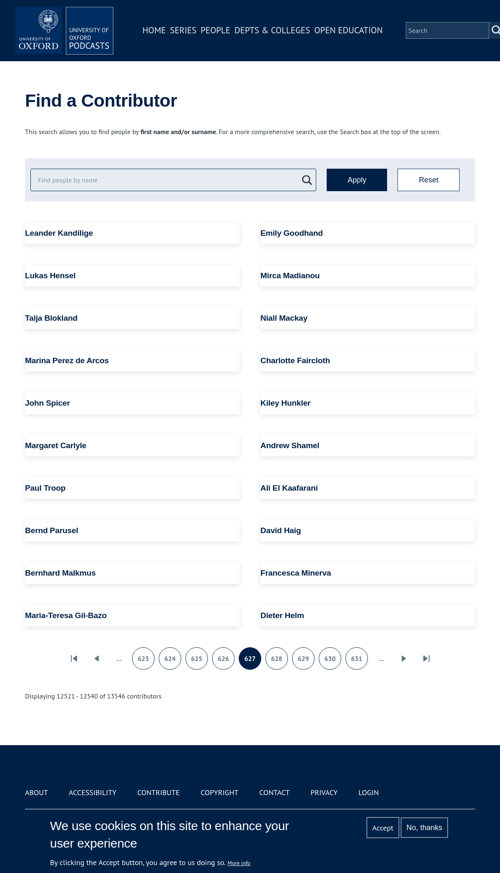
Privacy (324, 792)
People (216, 30)
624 (172, 661)
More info (239, 863)
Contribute (158, 792)
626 (226, 661)
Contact (274, 792)
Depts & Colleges (273, 30)
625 (199, 661)
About (36, 792)
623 (146, 661)
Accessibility (92, 792)
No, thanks (424, 827)
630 (332, 661)
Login (368, 792)
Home (155, 30)
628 (279, 661)
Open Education (349, 30)
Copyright (219, 792)
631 (359, 661)
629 (306, 661)
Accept (382, 828)
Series (184, 30)
